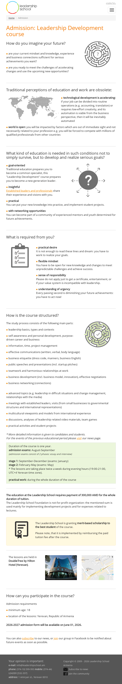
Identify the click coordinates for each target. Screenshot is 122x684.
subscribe (28, 638)
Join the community (79, 673)
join (56, 638)
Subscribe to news (78, 669)
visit (79, 438)
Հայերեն (111, 3)
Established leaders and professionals (29, 191)
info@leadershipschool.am (31, 665)
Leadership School (21, 7)
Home (11, 17)
